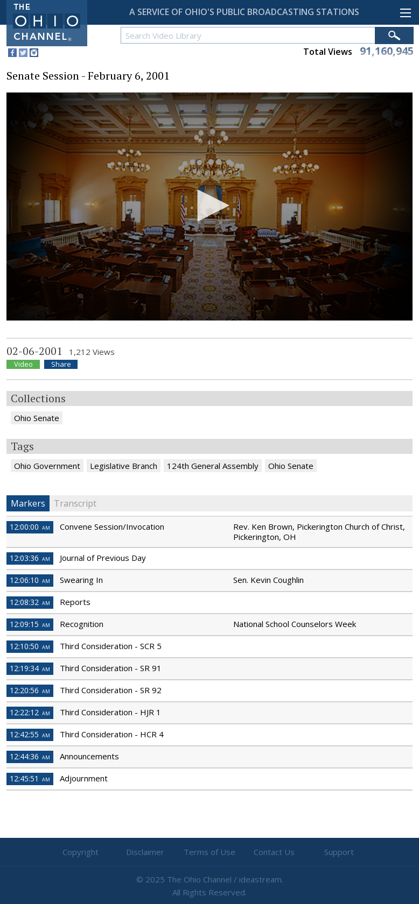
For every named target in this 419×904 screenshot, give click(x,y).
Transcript (75, 503)
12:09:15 (30, 624)
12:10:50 (30, 646)
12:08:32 (30, 602)
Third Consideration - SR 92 (111, 690)
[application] (209, 206)
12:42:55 (30, 734)
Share (61, 364)
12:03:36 (30, 558)
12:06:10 (30, 580)
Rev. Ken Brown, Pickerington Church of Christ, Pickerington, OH (319, 531)
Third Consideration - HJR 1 (110, 712)
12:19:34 (30, 668)
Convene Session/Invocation (112, 526)
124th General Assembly (213, 465)
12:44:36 (30, 756)
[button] (209, 205)
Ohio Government (47, 465)
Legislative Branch (123, 465)
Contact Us (274, 851)
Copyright (80, 851)
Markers (28, 503)
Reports (75, 601)
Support (339, 851)
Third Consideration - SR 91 (111, 668)
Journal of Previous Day (103, 557)
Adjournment (84, 778)
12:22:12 (30, 712)
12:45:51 (30, 778)
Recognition (81, 623)
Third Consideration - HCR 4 (112, 734)
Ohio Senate (36, 417)
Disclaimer (145, 851)
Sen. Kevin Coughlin (268, 579)
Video (23, 364)
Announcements (89, 756)
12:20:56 (30, 690)
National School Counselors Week (294, 623)
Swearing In (81, 579)
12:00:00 (30, 527)
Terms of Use (209, 851)
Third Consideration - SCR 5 (111, 645)
